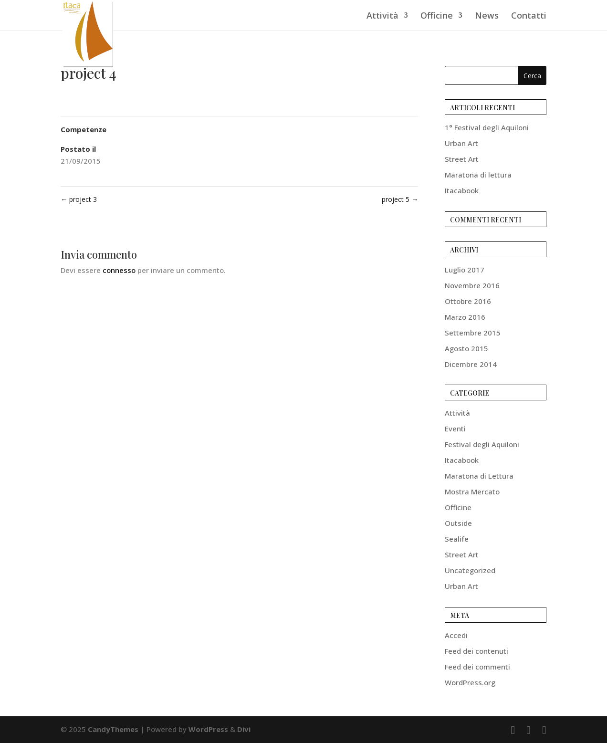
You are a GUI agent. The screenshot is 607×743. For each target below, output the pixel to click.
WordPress (208, 729)
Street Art (462, 159)
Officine (436, 16)
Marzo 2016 (465, 317)
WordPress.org (470, 682)
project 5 (400, 199)
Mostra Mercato (472, 491)
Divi (244, 729)
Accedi (456, 635)
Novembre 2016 (472, 285)
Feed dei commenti (477, 666)
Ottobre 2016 (468, 301)
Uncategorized (470, 570)
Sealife (457, 539)
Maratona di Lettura (479, 476)
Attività (382, 16)
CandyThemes (113, 729)
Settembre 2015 (473, 332)
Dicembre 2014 (471, 364)
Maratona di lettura (478, 174)
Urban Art (461, 143)
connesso (119, 270)
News (487, 16)
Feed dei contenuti (476, 651)
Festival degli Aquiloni (482, 444)
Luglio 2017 (464, 269)
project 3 (79, 199)
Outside (458, 523)
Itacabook (462, 190)
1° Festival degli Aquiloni (487, 127)
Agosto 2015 (466, 348)
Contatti (528, 16)
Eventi (455, 428)
